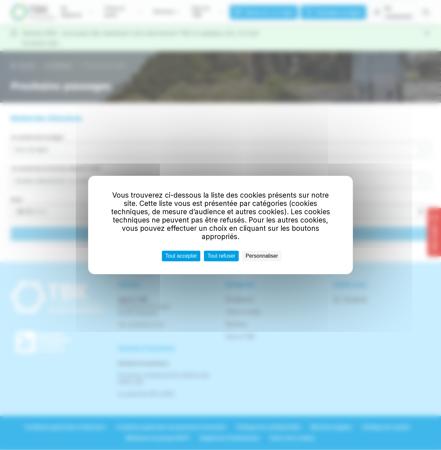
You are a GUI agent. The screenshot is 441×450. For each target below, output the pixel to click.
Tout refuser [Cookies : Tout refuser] (221, 256)
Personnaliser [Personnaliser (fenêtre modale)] (262, 256)
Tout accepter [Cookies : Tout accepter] (181, 256)
